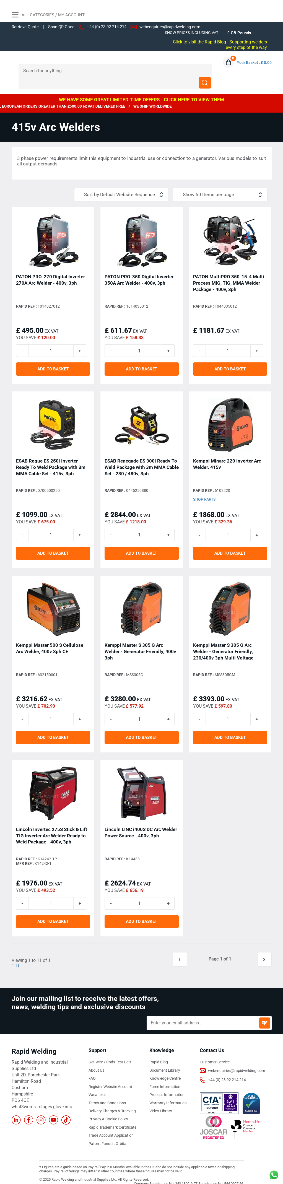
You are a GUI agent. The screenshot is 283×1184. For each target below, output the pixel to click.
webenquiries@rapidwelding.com (169, 26)
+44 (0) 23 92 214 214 (106, 26)
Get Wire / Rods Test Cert (110, 1053)
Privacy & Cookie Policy (108, 1109)
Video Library (160, 1101)
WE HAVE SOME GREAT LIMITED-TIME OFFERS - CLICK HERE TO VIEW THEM (141, 87)
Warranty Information (168, 1093)
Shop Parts (204, 489)
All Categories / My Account (48, 15)
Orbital (121, 1133)
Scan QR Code (61, 27)
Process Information (167, 1085)
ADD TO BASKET (53, 358)
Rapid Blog (158, 1053)
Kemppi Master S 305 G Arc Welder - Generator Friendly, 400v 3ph (140, 641)
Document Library (164, 1061)
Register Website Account (110, 1077)
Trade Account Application (111, 1125)
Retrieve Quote (25, 26)
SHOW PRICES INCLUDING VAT (191, 32)
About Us (96, 1061)
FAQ (92, 1069)
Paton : (95, 1133)
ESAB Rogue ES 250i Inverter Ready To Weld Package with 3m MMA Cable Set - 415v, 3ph (50, 456)
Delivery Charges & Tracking (112, 1101)
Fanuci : (109, 1133)
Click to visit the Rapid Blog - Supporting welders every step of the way (225, 44)
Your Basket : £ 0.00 (254, 62)
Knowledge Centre (165, 1069)
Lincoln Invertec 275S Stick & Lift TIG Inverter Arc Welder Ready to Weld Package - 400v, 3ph (51, 826)
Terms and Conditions (107, 1093)
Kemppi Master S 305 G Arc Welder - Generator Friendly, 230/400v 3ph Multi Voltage (223, 641)
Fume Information (164, 1077)
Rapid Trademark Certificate (112, 1117)
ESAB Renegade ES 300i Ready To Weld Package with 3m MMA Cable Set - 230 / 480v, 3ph (142, 456)
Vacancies (97, 1085)
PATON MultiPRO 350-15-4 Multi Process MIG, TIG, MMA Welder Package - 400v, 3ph (228, 272)
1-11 (16, 957)
